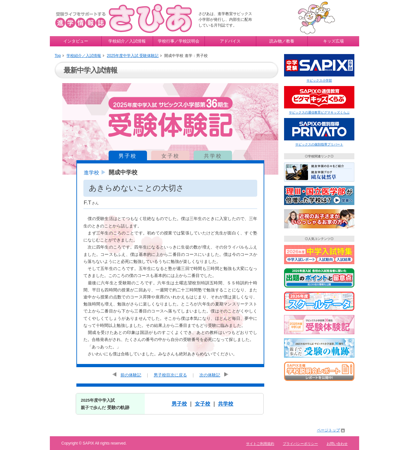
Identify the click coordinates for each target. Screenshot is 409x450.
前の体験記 (130, 375)
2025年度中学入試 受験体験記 (132, 55)
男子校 (128, 156)
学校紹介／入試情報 (127, 41)
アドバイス (230, 41)
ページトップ (328, 430)
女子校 (170, 156)
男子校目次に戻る (170, 375)
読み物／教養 (281, 41)
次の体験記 (209, 375)
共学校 (213, 156)
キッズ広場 (333, 41)
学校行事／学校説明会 (178, 41)
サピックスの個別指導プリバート (319, 144)
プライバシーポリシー (300, 444)
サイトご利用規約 (260, 444)
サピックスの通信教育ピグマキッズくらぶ (319, 112)
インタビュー (75, 41)
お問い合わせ (337, 444)
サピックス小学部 (319, 80)
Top (58, 55)
